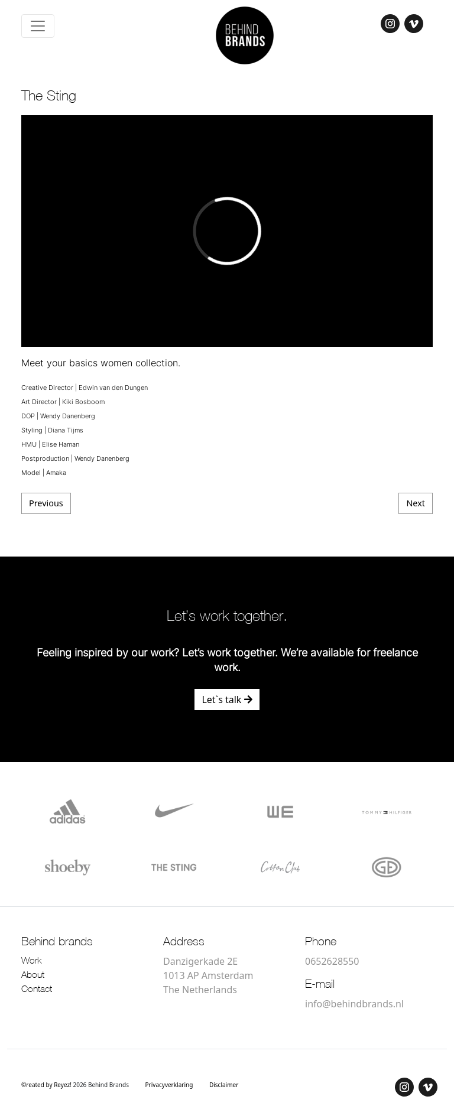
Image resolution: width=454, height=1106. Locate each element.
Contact (36, 989)
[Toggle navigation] (37, 26)
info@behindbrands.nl (354, 1003)
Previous (46, 503)
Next (415, 503)
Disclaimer (223, 1085)
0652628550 (332, 961)
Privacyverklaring (169, 1085)
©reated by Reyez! (47, 1085)
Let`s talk (227, 699)
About (32, 975)
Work (31, 961)
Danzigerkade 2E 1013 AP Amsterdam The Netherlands (208, 975)
